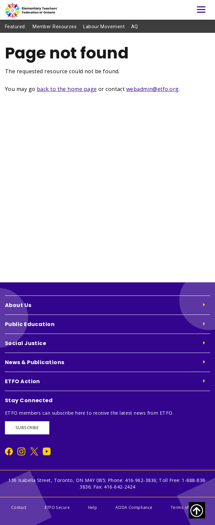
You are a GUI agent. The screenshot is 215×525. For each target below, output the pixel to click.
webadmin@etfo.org (152, 89)
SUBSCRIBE (27, 427)
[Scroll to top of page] (197, 510)
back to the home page (67, 89)
